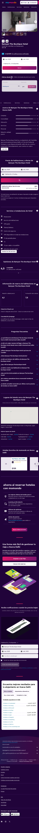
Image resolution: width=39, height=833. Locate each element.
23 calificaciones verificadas (20, 53)
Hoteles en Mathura (8, 724)
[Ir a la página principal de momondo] (11, 2)
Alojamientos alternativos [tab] (22, 691)
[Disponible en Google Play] (5, 814)
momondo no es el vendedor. (20, 747)
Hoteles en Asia (13, 759)
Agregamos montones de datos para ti (20, 750)
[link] (19, 529)
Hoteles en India (23, 759)
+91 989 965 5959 (7, 51)
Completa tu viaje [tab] (22, 695)
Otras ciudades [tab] (8, 691)
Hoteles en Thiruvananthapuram (11, 726)
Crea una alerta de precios (15, 520)
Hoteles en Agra (7, 715)
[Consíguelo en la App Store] (15, 814)
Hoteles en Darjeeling (8, 719)
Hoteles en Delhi (32, 759)
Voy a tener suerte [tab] (9, 695)
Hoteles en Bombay (8, 705)
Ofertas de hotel (4, 759)
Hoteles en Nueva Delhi (12, 761)
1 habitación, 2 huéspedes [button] (11, 63)
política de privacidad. (6, 669)
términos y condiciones (27, 667)
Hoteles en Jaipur (7, 712)
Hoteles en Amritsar (8, 710)
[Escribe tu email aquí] (21, 656)
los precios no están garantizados (9, 742)
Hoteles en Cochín (8, 722)
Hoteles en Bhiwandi (8, 708)
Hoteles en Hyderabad (9, 703)
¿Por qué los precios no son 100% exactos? (20, 753)
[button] (3, 2)
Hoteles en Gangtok (8, 717)
